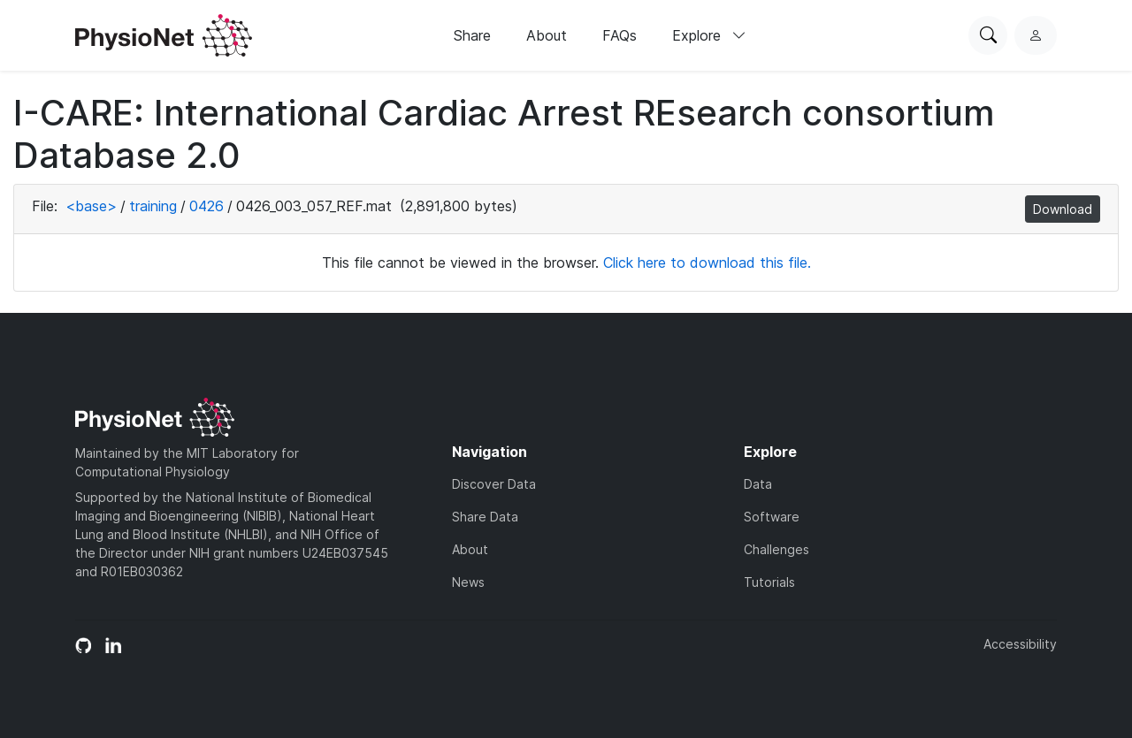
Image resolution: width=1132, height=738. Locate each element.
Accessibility (1020, 643)
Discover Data (494, 483)
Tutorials (769, 582)
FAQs (619, 35)
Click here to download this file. (707, 262)
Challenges (776, 549)
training (153, 206)
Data (758, 483)
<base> (91, 206)
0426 (206, 206)
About (546, 35)
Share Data (485, 516)
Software (771, 516)
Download (1062, 209)
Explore (709, 35)
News (468, 582)
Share (472, 35)
